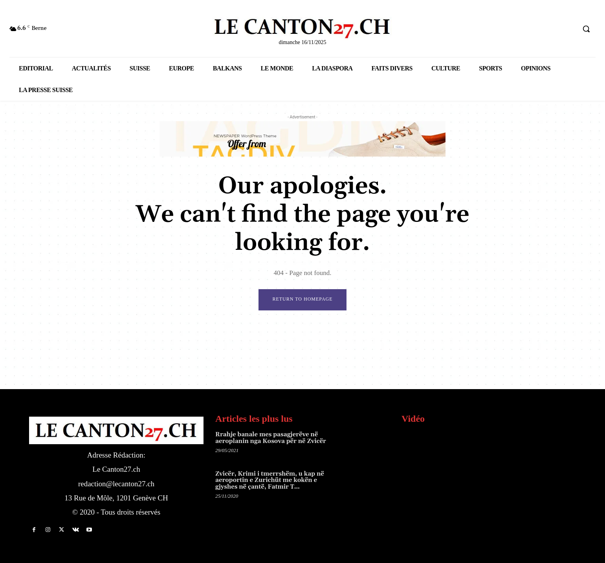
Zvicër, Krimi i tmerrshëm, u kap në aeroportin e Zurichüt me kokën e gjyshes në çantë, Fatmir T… (269, 480)
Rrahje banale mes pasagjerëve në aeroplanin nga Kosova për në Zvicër (270, 438)
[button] (586, 28)
